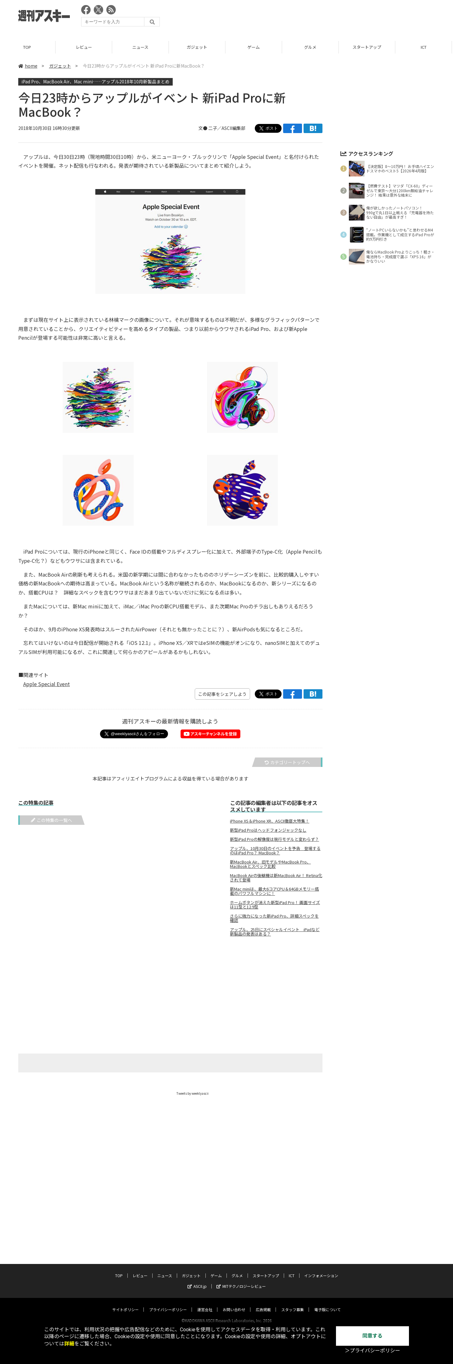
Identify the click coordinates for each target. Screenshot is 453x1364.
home (27, 66)
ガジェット (198, 47)
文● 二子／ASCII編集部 (222, 128)
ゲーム (255, 47)
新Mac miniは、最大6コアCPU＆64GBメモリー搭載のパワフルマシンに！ (274, 891)
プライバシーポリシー (168, 1303)
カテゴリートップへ (287, 762)
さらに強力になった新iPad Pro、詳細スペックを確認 (274, 918)
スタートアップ (368, 47)
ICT (425, 47)
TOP (28, 47)
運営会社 (204, 1303)
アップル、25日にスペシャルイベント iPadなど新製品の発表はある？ (275, 931)
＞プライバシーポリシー (372, 1351)
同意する (372, 1336)
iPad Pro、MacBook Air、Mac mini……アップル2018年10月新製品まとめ (95, 81)
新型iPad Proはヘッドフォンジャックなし (268, 830)
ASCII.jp (197, 1280)
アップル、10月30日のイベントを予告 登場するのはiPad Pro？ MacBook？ (275, 850)
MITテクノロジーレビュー (241, 1280)
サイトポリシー (125, 1303)
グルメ (311, 47)
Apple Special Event (46, 684)
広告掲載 (263, 1303)
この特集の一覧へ (51, 820)
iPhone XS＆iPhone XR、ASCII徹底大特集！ (269, 821)
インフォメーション (321, 1269)
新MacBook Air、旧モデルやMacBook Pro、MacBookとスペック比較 (270, 864)
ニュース (141, 47)
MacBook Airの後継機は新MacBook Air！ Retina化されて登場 (276, 877)
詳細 (69, 1344)
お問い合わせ (234, 1303)
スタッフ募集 (292, 1303)
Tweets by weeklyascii (192, 1093)
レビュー (85, 47)
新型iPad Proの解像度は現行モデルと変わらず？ (274, 839)
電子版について (327, 1303)
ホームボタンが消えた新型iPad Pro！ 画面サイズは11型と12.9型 (275, 904)
